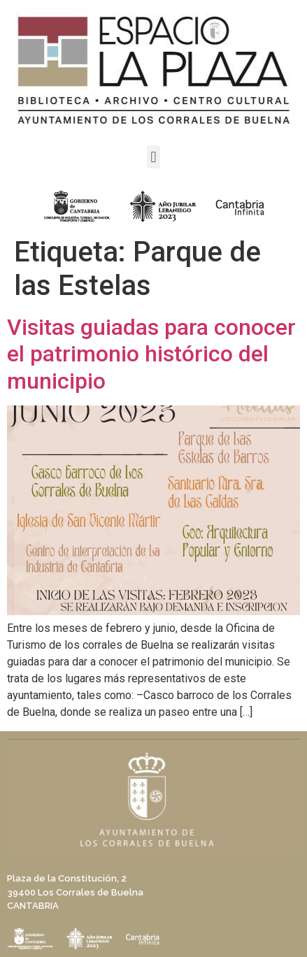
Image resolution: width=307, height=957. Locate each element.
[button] (153, 156)
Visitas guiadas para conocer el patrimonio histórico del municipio (151, 354)
